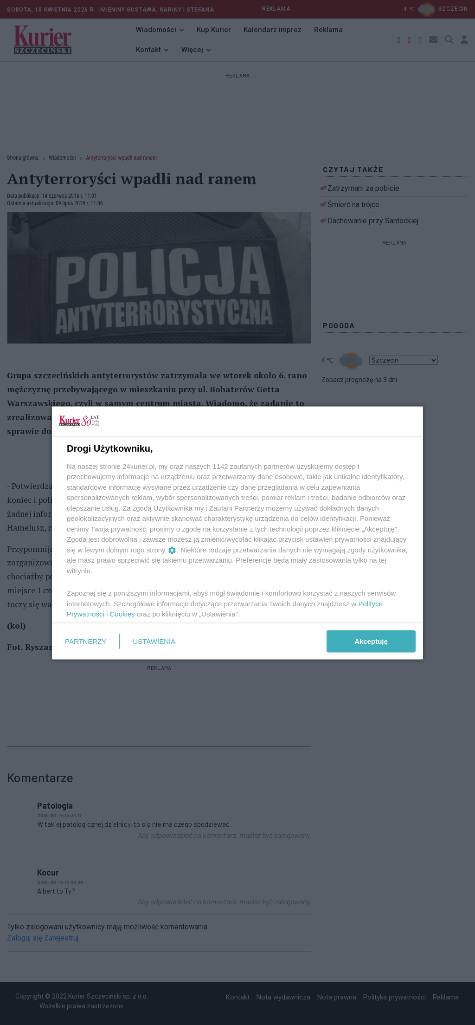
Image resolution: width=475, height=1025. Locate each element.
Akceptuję (371, 641)
